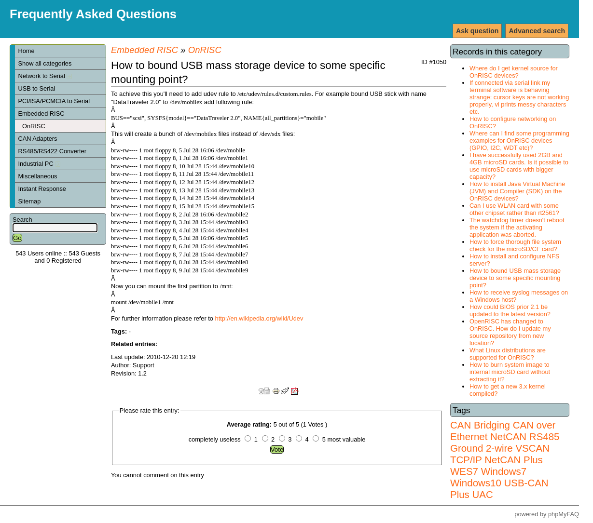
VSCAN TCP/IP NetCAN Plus (500, 454)
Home (26, 50)
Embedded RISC (41, 113)
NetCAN (508, 436)
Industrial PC (39, 163)
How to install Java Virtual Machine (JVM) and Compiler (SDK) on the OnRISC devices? (517, 191)
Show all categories (44, 63)
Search (22, 219)
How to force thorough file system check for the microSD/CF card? (515, 245)
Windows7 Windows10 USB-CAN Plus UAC (499, 483)
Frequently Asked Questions (93, 14)
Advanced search (537, 31)
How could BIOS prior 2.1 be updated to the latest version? (510, 310)
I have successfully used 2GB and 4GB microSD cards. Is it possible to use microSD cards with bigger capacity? (518, 165)
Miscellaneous (37, 176)
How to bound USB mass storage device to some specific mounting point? (515, 278)
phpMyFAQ (563, 514)
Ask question (477, 31)
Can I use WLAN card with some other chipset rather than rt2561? (514, 209)
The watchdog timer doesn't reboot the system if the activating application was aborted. (517, 227)
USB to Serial (36, 88)
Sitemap (29, 201)
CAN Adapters (37, 138)
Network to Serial (45, 76)
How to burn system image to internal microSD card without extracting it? (509, 372)
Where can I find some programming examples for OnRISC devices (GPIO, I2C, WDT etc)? (519, 140)
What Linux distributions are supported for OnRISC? (507, 354)
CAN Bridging (480, 424)
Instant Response (42, 188)
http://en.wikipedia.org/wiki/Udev (259, 318)
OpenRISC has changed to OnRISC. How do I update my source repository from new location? (510, 332)
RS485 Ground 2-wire (504, 442)
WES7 (464, 471)
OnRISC (33, 126)
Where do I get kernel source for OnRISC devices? (513, 72)
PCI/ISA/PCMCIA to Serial (54, 101)
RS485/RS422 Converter (52, 151)
